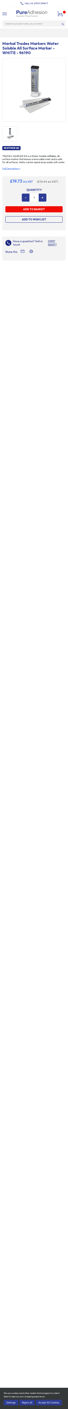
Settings (11, 1402)
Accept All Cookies (48, 1402)
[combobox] (33, 24)
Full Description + (11, 168)
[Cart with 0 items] (60, 13)
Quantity (34, 190)
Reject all (27, 1402)
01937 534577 (41, 3)
